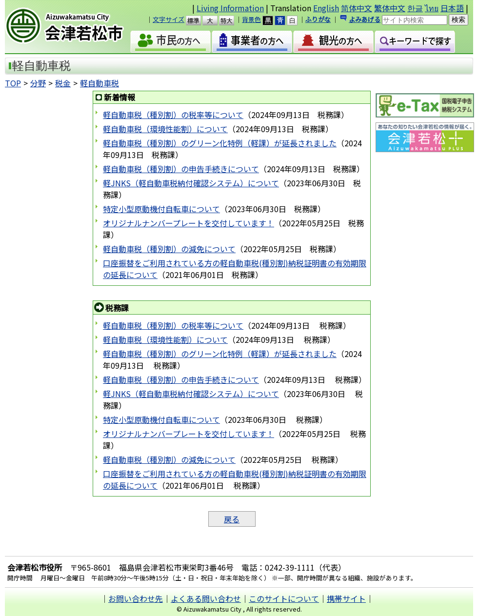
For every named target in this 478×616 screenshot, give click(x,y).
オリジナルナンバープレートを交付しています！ (188, 223)
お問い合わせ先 (135, 598)
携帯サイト (346, 598)
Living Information (230, 8)
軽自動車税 (99, 83)
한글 (415, 8)
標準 (198, 20)
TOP (13, 83)
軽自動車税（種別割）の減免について (169, 249)
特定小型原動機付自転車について (161, 209)
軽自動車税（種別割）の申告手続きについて (181, 169)
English (326, 8)
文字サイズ (168, 19)
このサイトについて (284, 598)
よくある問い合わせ (206, 598)
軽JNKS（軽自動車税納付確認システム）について (191, 183)
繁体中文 (389, 8)
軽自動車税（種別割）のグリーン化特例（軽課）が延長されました (220, 143)
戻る (231, 519)
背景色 (251, 19)
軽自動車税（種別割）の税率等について (173, 114)
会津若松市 (72, 26)
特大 (231, 20)
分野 (38, 83)
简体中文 (356, 8)
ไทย (431, 8)
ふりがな (318, 19)
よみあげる (364, 19)
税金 (63, 83)
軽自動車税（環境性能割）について (165, 129)
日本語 (452, 8)
